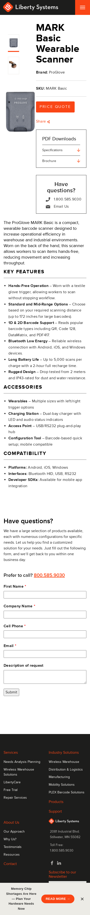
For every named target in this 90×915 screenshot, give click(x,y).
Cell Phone (13, 626)
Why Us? (10, 839)
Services (11, 752)
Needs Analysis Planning (22, 762)
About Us (11, 822)
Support (55, 811)
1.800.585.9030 (63, 199)
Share (43, 121)
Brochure (61, 161)
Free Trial (11, 790)
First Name (14, 586)
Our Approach (14, 832)
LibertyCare (12, 782)
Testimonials (13, 847)
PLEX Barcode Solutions (66, 792)
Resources (12, 855)
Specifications (61, 150)
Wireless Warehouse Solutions (19, 772)
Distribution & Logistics (66, 770)
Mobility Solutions (62, 785)
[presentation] (40, 710)
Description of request (23, 665)
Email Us (57, 206)
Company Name (18, 606)
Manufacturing (59, 777)
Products (56, 801)
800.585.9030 (49, 575)
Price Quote (55, 106)
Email (9, 645)
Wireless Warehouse (64, 762)
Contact (10, 863)
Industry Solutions (64, 752)
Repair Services (15, 798)
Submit (11, 692)
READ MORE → (58, 899)
